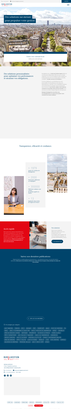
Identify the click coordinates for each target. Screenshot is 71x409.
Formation (18, 328)
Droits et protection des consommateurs (14, 333)
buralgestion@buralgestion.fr (16, 1)
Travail (24, 331)
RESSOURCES (39, 406)
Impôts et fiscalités (9, 343)
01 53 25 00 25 (5, 1)
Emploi (24, 328)
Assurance (30, 328)
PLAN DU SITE (60, 406)
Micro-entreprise (45, 343)
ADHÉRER (66, 1)
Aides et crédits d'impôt (40, 345)
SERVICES (32, 406)
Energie (29, 333)
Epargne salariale (33, 336)
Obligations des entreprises (11, 345)
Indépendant (62, 333)
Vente (36, 328)
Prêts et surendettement (46, 336)
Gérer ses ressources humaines (49, 333)
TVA (19, 331)
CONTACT (53, 406)
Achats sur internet (22, 343)
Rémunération (8, 336)
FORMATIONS (25, 406)
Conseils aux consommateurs (30, 338)
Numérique (54, 343)
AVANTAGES (17, 406)
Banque (50, 328)
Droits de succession (9, 340)
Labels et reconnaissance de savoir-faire (38, 331)
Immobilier (31, 343)
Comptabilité (36, 333)
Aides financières (9, 328)
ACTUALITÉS (46, 406)
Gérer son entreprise (59, 340)
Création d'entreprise (54, 338)
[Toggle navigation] (68, 5)
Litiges (37, 343)
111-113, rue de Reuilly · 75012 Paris (13, 376)
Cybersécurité (43, 328)
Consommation (42, 338)
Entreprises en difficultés (24, 340)
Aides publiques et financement (12, 338)
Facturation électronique (20, 336)
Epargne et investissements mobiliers (42, 340)
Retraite (51, 345)
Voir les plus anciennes (36, 318)
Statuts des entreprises (10, 331)
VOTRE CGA (10, 406)
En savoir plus (58, 241)
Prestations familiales (27, 345)
